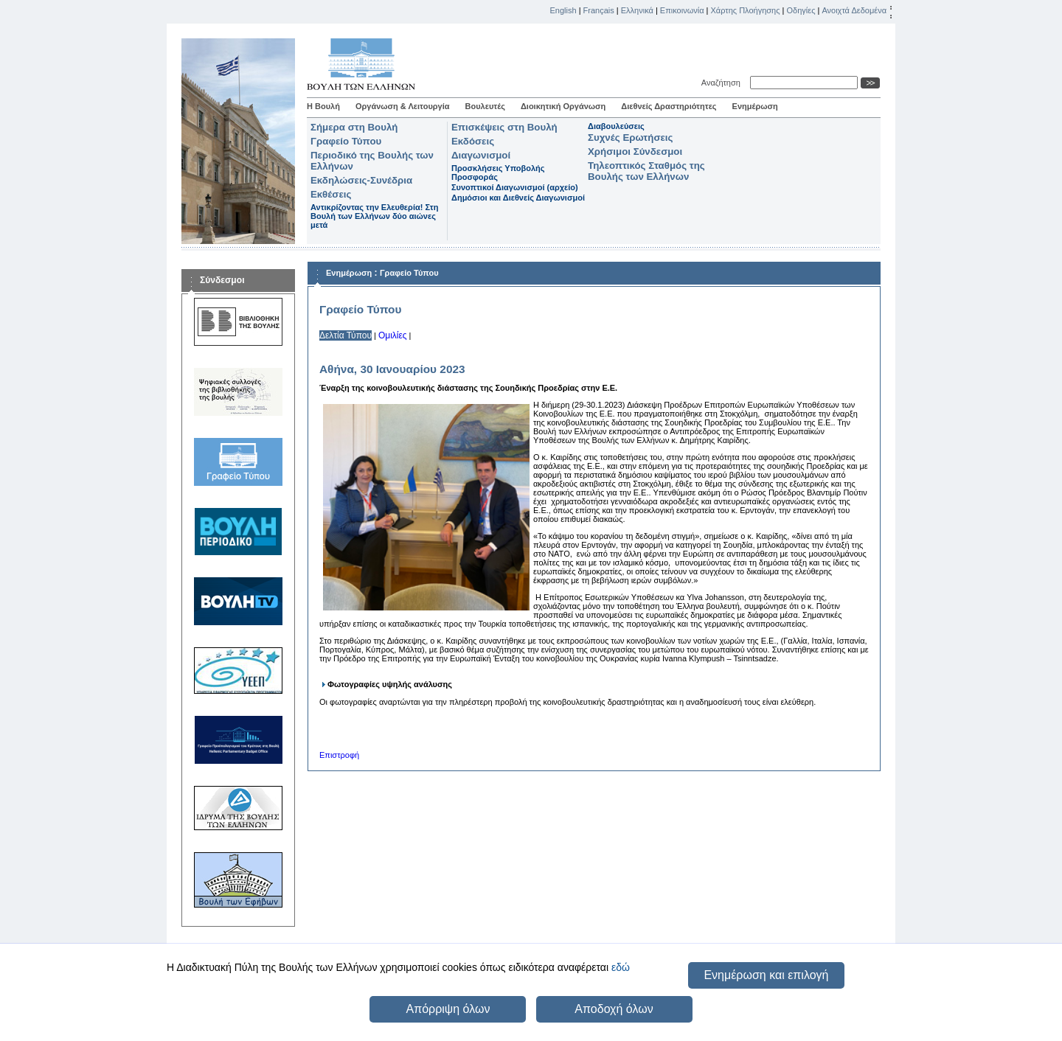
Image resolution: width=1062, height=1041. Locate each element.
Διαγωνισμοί (480, 155)
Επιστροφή (339, 755)
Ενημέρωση (755, 106)
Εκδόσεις (472, 141)
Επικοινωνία (682, 10)
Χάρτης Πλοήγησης (745, 10)
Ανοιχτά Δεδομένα (854, 10)
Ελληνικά (637, 10)
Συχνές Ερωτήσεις (630, 137)
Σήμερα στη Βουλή (354, 127)
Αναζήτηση (723, 82)
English (563, 10)
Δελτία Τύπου (345, 335)
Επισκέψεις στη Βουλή (504, 127)
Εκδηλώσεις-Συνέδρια (361, 180)
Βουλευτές (485, 106)
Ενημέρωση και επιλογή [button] (766, 975)
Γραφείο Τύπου (345, 141)
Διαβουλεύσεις (616, 126)
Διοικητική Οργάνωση (563, 106)
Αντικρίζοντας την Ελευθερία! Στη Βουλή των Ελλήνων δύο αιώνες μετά (374, 216)
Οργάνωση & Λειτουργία (402, 106)
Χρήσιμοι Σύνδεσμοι (635, 151)
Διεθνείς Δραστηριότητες (668, 106)
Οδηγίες (800, 10)
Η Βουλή (323, 106)
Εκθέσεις (330, 194)
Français (598, 10)
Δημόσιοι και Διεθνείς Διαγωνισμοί (518, 197)
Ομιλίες (392, 335)
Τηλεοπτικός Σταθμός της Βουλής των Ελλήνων (646, 171)
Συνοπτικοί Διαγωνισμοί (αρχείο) (514, 187)
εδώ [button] (620, 967)
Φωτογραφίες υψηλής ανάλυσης (389, 684)
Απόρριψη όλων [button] (448, 1009)
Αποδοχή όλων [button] (614, 1009)
